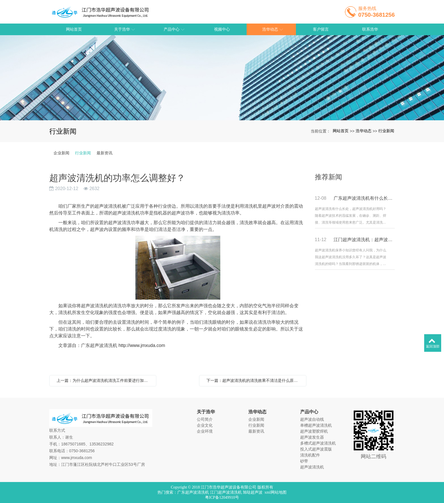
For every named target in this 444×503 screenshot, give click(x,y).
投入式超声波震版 (316, 449)
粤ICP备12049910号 (222, 497)
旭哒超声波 (252, 492)
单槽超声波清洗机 (316, 425)
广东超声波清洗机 (193, 492)
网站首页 (341, 131)
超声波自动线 (312, 419)
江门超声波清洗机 (226, 492)
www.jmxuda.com (76, 457)
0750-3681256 (82, 451)
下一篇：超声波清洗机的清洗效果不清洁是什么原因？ (254, 380)
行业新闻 (386, 131)
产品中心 (309, 411)
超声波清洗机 (312, 467)
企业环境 (205, 431)
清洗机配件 (310, 455)
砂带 (304, 461)
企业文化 (205, 425)
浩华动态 (364, 131)
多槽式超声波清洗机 (318, 443)
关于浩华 (206, 411)
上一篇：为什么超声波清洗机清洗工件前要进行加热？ (104, 380)
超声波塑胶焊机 (314, 431)
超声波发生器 (312, 437)
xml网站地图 (275, 492)
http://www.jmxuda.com (141, 345)
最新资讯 (104, 153)
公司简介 (205, 419)
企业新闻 (61, 153)
